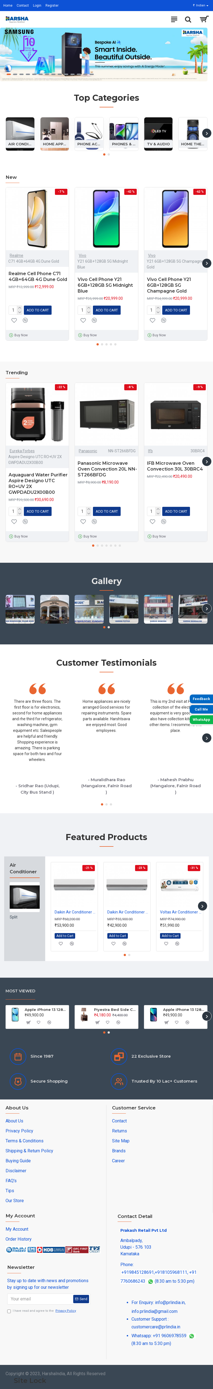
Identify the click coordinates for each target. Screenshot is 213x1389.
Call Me (201, 709)
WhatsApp (201, 719)
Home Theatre (193, 143)
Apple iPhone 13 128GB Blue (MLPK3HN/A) (184, 1009)
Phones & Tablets (124, 143)
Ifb (150, 451)
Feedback (201, 699)
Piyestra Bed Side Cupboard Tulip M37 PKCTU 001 (115, 1009)
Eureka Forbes (22, 451)
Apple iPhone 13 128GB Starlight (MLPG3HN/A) (46, 1009)
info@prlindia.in (170, 1302)
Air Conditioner (20, 143)
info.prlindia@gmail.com (154, 1311)
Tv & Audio (158, 143)
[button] (207, 133)
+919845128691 (137, 1272)
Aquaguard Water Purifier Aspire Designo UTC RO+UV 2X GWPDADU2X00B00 (38, 483)
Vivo (82, 255)
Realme (16, 255)
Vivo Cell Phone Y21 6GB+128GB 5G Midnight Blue (105, 285)
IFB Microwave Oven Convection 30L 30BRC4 (175, 466)
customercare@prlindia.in (155, 1326)
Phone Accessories (89, 143)
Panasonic (88, 451)
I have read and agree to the (42, 1311)
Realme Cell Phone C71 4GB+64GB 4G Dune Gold (38, 276)
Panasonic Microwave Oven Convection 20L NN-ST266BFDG (107, 469)
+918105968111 (171, 1272)
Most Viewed (20, 990)
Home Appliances (55, 143)
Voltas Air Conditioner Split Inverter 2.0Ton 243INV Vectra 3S (181, 912)
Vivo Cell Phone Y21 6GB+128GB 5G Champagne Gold (169, 285)
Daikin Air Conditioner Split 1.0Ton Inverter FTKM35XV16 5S (128, 912)
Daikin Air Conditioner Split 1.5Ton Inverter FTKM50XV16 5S (75, 912)
